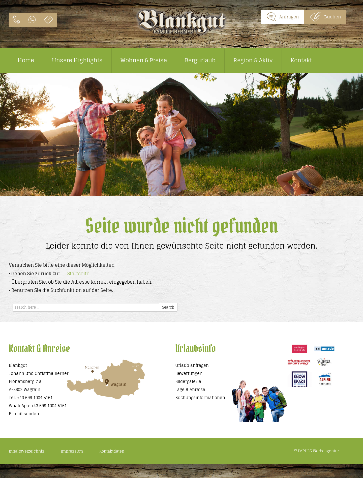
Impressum (72, 451)
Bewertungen (188, 373)
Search (168, 307)
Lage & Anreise (190, 389)
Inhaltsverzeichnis (26, 451)
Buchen (325, 17)
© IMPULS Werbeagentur (316, 450)
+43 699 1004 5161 (35, 397)
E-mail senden (24, 413)
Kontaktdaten (111, 451)
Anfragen (282, 17)
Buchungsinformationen (200, 397)
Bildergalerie (188, 381)
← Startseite (75, 274)
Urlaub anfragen (192, 365)
